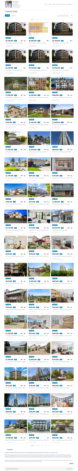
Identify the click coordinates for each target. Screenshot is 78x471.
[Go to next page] (48, 20)
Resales (49, 4)
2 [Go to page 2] (34, 20)
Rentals (53, 4)
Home (46, 4)
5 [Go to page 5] (41, 20)
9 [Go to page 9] (46, 20)
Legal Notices (70, 4)
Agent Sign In (69, 468)
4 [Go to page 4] (39, 20)
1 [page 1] (32, 20)
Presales (58, 4)
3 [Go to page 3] (37, 20)
